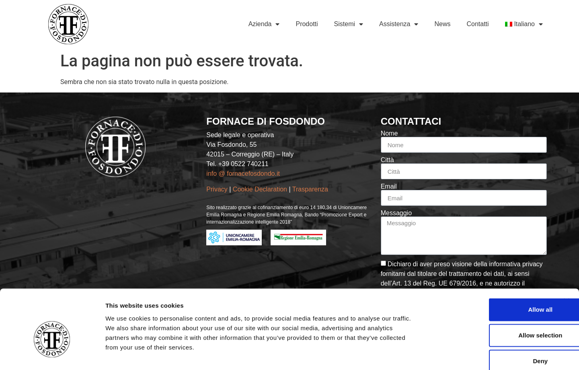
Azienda (264, 24)
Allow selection (491, 291)
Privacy (216, 189)
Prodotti (307, 24)
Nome (389, 133)
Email (389, 186)
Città (387, 160)
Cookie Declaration (261, 189)
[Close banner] (566, 257)
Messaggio (396, 213)
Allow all (491, 265)
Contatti (477, 24)
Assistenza (398, 24)
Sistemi (348, 24)
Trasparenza (311, 189)
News (442, 24)
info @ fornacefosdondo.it (243, 173)
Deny (491, 317)
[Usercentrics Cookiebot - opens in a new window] (52, 354)
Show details (422, 354)
